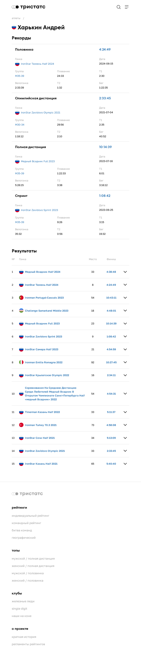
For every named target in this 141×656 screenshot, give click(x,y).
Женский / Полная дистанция (33, 566)
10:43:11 (111, 297)
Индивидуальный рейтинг (30, 515)
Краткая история (24, 637)
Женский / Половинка (27, 580)
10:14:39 (105, 147)
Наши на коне (21, 616)
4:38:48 (111, 271)
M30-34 (19, 124)
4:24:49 (105, 49)
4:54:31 (111, 393)
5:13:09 (111, 437)
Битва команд (22, 530)
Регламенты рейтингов (28, 644)
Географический (24, 537)
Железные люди (23, 601)
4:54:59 (111, 349)
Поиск (118, 7)
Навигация (126, 7)
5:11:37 (111, 412)
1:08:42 (104, 196)
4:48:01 (111, 310)
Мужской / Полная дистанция (33, 558)
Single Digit (19, 608)
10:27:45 (111, 362)
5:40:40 (111, 463)
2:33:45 (105, 98)
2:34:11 (111, 375)
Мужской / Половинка (28, 573)
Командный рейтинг (26, 523)
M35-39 (19, 75)
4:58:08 (111, 425)
